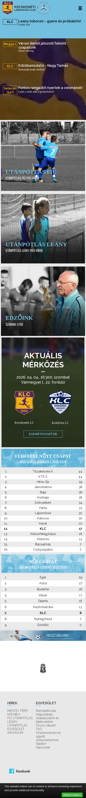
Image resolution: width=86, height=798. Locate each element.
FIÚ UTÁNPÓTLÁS (20, 718)
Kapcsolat (43, 747)
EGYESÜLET (15, 729)
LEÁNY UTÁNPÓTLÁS (17, 723)
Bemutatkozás (46, 711)
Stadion (41, 744)
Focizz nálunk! (46, 725)
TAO (39, 729)
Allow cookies (72, 794)
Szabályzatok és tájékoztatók (47, 720)
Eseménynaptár (43, 434)
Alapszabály (44, 714)
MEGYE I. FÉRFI (17, 711)
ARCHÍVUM (15, 733)
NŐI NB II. (13, 714)
